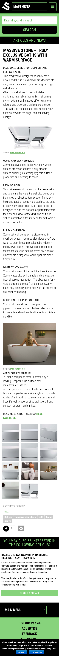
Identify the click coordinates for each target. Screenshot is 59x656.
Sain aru (21, 652)
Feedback (29, 634)
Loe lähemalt (36, 652)
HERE (39, 413)
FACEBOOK (9, 418)
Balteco (8, 517)
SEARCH (29, 30)
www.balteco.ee (17, 152)
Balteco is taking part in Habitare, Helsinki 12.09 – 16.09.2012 (24, 556)
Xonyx (7, 521)
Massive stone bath (25, 517)
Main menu (29, 7)
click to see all (29, 593)
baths (49, 517)
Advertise (29, 628)
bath (41, 517)
